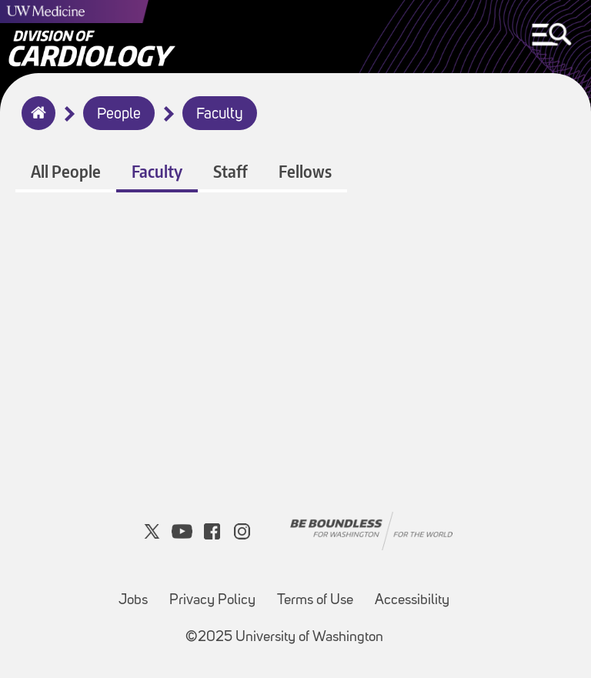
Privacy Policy (212, 600)
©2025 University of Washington (284, 637)
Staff (230, 171)
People (119, 114)
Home (35, 123)
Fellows (305, 171)
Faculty (219, 114)
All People (66, 171)
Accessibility (412, 600)
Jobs (133, 600)
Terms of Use (315, 600)
